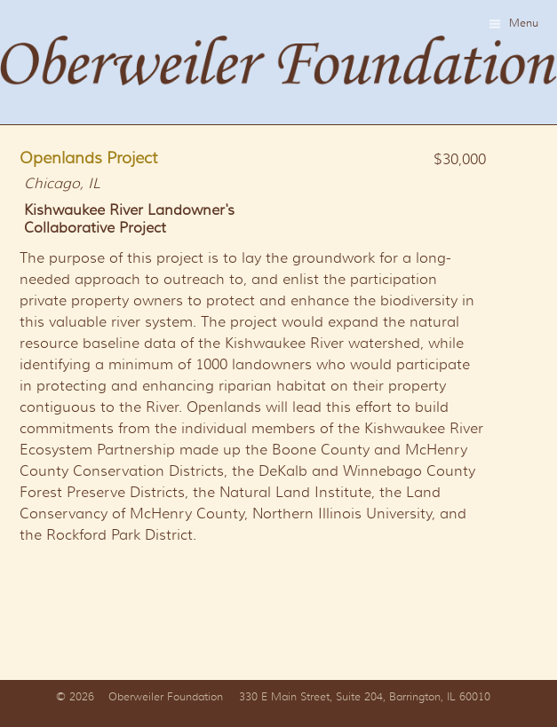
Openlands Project (88, 158)
